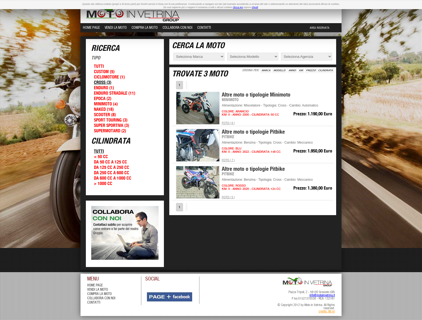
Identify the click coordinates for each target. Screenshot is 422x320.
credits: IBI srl (327, 311)
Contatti (204, 28)
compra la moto (99, 294)
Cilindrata (325, 70)
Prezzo (311, 70)
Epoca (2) (102, 99)
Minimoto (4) (106, 104)
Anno (292, 70)
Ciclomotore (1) (109, 77)
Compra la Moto (145, 28)
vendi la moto (97, 289)
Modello (279, 70)
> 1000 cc (103, 184)
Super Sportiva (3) (111, 125)
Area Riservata (319, 28)
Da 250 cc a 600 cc (111, 173)
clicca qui (238, 7)
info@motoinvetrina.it (322, 295)
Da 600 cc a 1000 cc (112, 178)
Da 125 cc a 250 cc (111, 167)
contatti (93, 302)
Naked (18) (104, 109)
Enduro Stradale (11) (114, 93)
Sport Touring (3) (111, 120)
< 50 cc (101, 157)
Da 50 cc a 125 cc (110, 162)
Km (301, 70)
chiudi (255, 7)
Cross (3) (102, 82)
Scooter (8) (105, 115)
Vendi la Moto (116, 28)
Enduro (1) (104, 88)
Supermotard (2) (110, 131)
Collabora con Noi (177, 28)
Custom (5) (104, 72)
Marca (266, 70)
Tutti (99, 66)
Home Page (91, 28)
